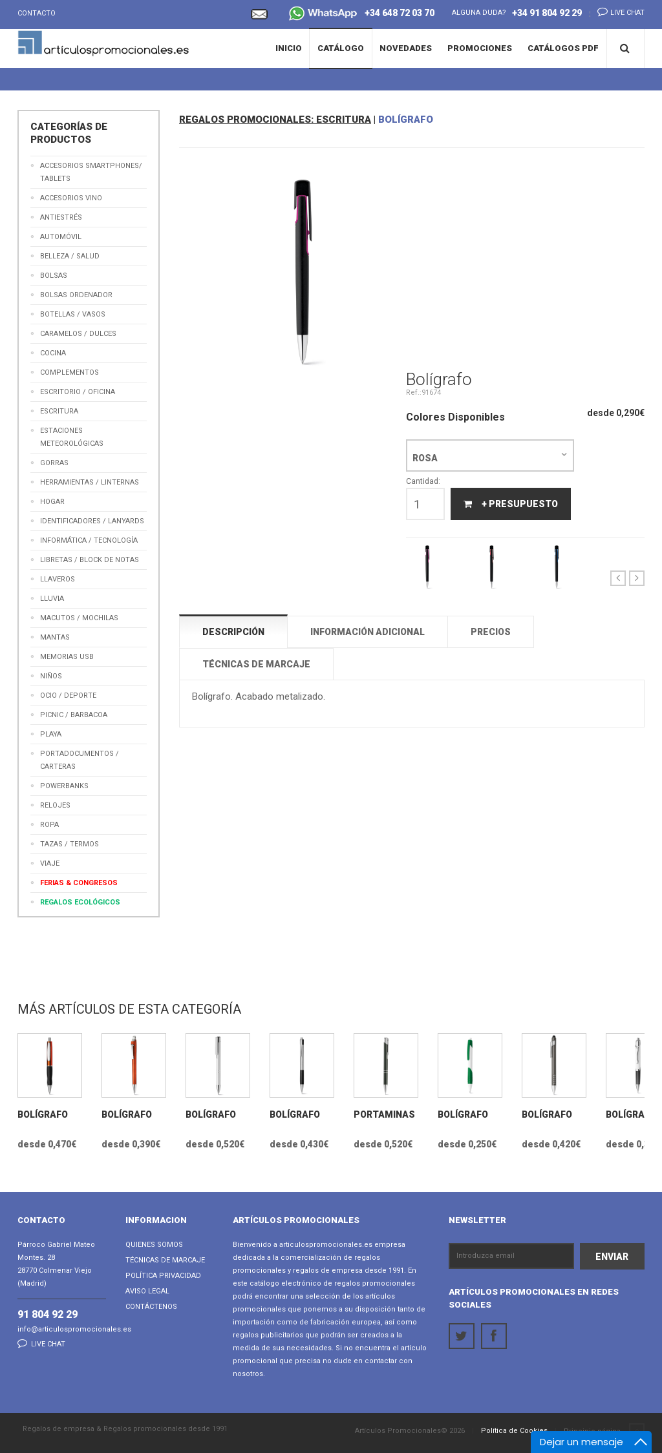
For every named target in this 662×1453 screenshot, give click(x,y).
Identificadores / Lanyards (92, 521)
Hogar (52, 501)
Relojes (55, 805)
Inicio (288, 48)
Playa (50, 734)
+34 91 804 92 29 (547, 13)
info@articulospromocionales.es (74, 1329)
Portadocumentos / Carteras (79, 760)
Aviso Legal (147, 1291)
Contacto (36, 13)
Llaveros (57, 579)
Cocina (53, 353)
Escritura (59, 411)
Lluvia (52, 598)
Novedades (405, 48)
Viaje (49, 863)
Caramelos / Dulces (78, 333)
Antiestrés (61, 217)
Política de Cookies (514, 1431)
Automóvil (60, 237)
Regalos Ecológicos (80, 902)
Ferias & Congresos (79, 883)
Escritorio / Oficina (77, 392)
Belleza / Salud (70, 256)
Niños (51, 676)
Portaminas (384, 1114)
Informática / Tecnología (89, 540)
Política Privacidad (163, 1275)
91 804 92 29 (47, 1314)
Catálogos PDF (563, 48)
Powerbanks (64, 786)
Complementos (69, 372)
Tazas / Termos (69, 844)
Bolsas (53, 275)
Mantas (55, 637)
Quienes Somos (154, 1244)
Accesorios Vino (71, 198)
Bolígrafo (42, 1114)
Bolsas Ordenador (76, 295)
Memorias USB (67, 657)
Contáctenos (151, 1306)
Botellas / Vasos (72, 314)
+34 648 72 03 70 (361, 14)
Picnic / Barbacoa (73, 715)
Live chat (617, 11)
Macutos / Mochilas (79, 618)
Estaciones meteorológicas (71, 437)
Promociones (479, 48)
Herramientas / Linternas (89, 482)
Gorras (54, 463)
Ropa (49, 825)
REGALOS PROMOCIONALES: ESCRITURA (275, 119)
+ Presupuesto (511, 504)
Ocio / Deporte (68, 695)
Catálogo (340, 48)
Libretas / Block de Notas (89, 560)
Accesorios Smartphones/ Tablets (91, 172)
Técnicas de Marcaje (165, 1260)
